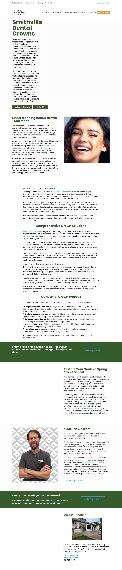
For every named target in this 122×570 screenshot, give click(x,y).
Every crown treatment (32, 231)
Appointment (103, 12)
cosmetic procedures (92, 462)
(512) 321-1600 (18, 3)
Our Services (57, 12)
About (45, 12)
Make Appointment (22, 107)
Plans (81, 12)
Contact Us (91, 12)
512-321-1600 (40, 107)
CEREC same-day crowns (60, 192)
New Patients (71, 12)
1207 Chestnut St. (71, 555)
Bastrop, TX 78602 (71, 557)
